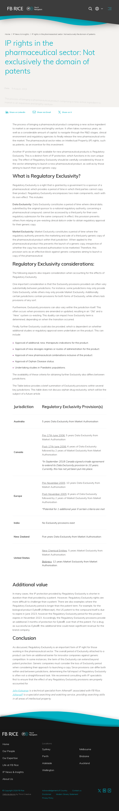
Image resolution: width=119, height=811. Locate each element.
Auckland (84, 763)
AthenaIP (18, 694)
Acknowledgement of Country (54, 790)
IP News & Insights (21, 34)
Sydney (46, 749)
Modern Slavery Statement (67, 794)
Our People (8, 751)
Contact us (77, 790)
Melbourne (85, 749)
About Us (7, 778)
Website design (9, 794)
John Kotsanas (21, 690)
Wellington (48, 770)
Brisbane (84, 756)
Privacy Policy (47, 798)
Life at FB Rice (10, 765)
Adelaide (47, 763)
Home (7, 34)
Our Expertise (10, 758)
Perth (45, 756)
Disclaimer (46, 794)
